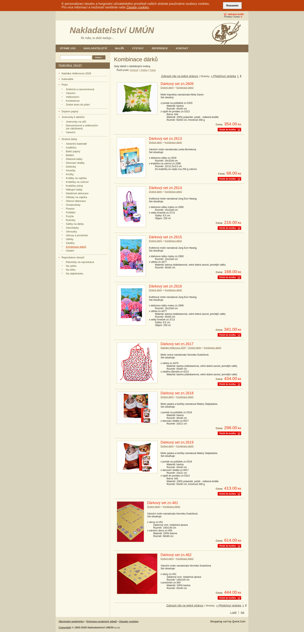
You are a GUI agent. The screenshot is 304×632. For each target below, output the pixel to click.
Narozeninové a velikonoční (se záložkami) (82, 127)
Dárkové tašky (74, 159)
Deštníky (71, 166)
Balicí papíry (73, 151)
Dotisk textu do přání (78, 104)
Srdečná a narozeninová (80, 89)
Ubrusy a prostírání (77, 235)
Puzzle (70, 216)
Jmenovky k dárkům (73, 117)
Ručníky (70, 220)
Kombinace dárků (76, 246)
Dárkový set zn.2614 (165, 188)
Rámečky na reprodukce (80, 262)
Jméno (144, 70)
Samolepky (72, 227)
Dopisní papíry (69, 111)
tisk (242, 612)
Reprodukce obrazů (72, 257)
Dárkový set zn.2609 (177, 84)
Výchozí (134, 70)
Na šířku (70, 269)
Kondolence (73, 100)
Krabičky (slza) (74, 185)
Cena (153, 70)
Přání (64, 84)
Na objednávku (74, 273)
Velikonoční (72, 96)
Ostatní (70, 250)
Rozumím (232, 5)
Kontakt (182, 48)
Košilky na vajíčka (76, 178)
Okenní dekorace (76, 200)
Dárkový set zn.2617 (177, 344)
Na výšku (71, 265)
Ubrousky (71, 231)
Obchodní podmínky (71, 621)
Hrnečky (70, 170)
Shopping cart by (227, 621)
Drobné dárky (69, 139)
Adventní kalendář (76, 143)
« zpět (233, 612)
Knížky (70, 174)
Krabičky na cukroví (77, 181)
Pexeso (70, 208)
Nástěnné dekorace (77, 193)
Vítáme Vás (67, 48)
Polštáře (70, 212)
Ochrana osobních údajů (101, 621)
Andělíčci (71, 147)
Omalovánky (73, 204)
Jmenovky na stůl (76, 121)
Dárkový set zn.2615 (165, 237)
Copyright (65, 627)
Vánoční (70, 93)
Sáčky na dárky (75, 223)
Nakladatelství (95, 48)
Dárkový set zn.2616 (165, 286)
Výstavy (138, 48)
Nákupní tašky (74, 189)
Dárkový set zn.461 (162, 503)
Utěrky (69, 239)
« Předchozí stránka (223, 76)
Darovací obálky (75, 162)
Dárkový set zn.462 (176, 555)
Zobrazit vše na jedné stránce (179, 76)
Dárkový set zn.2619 (177, 442)
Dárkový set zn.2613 (165, 139)
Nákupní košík (236, 14)
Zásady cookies (137, 7)
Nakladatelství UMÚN (112, 30)
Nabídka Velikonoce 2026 (76, 73)
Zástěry (70, 242)
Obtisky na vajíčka (76, 197)
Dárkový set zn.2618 (177, 393)
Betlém (70, 155)
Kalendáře (67, 79)
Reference (160, 48)
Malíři (119, 48)
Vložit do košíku (227, 129)
